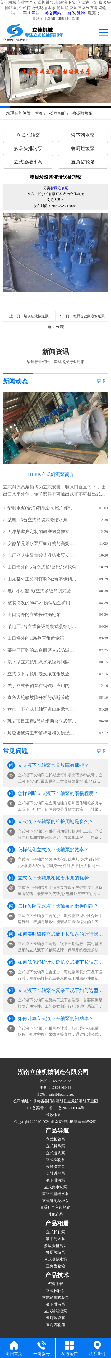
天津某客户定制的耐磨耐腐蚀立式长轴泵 (42, 531)
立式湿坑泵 (55, 1153)
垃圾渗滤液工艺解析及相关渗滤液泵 (42, 733)
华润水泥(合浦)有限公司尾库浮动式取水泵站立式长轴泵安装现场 (42, 508)
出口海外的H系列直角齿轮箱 (35, 638)
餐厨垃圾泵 (82, 113)
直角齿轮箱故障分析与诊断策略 (38, 697)
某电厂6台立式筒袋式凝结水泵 (37, 519)
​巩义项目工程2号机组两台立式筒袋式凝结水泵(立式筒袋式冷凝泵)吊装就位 (42, 721)
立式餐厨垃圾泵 (55, 1201)
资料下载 (55, 1284)
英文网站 (53, 13)
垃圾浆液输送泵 (36, 316)
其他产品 (55, 1214)
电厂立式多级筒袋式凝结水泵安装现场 (42, 555)
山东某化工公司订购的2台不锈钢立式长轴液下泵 (42, 579)
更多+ (102, 381)
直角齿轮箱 (83, 161)
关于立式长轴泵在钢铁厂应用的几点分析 (42, 685)
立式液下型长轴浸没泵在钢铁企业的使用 (42, 673)
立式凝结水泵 (28, 161)
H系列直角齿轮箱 (55, 1207)
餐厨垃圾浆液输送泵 (89, 316)
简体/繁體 (76, 13)
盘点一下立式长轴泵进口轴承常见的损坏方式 (42, 709)
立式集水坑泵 (55, 1187)
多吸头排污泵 (28, 148)
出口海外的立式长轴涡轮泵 (34, 614)
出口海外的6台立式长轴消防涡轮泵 (41, 567)
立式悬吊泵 (55, 1146)
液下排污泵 (55, 1180)
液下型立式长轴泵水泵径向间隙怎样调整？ (42, 662)
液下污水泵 (83, 135)
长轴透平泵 (55, 1173)
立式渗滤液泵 (55, 1311)
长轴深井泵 (55, 1167)
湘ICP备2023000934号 (66, 1108)
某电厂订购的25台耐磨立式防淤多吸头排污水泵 (42, 650)
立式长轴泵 (28, 135)
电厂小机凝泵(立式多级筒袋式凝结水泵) (42, 591)
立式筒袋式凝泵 (55, 1298)
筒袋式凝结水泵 (55, 1194)
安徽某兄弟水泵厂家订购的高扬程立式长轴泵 (42, 543)
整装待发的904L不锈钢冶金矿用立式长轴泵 (42, 602)
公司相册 (58, 113)
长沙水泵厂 (55, 1115)
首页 (39, 113)
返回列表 (55, 327)
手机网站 (31, 13)
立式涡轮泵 (55, 1160)
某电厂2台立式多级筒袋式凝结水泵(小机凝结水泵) (42, 626)
